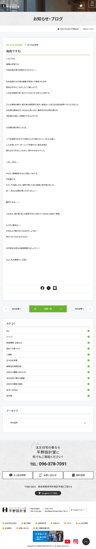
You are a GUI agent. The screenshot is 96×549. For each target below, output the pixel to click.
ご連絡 (48, 354)
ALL (48, 331)
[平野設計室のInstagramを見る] (75, 542)
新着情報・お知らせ (48, 342)
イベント (48, 336)
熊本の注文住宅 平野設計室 (68, 29)
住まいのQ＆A (48, 390)
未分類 (48, 395)
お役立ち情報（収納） (48, 384)
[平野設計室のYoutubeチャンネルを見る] (67, 542)
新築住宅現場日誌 (48, 366)
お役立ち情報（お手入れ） (48, 372)
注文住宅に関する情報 (48, 378)
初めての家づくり (48, 348)
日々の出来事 (48, 360)
